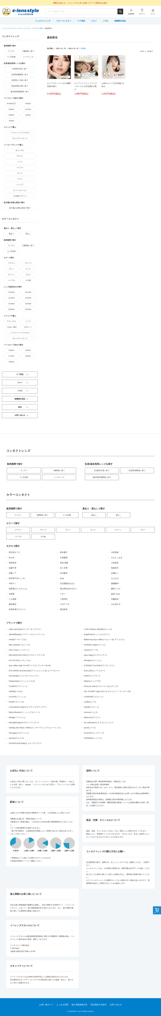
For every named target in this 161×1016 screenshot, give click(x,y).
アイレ (20, 179)
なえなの (115, 578)
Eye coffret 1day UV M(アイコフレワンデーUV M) (30, 665)
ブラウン (11, 263)
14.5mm (28, 304)
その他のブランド (20, 196)
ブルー (28, 275)
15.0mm (28, 309)
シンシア (19, 185)
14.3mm (28, 298)
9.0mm (11, 121)
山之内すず (115, 604)
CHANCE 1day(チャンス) (94, 645)
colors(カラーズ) (91, 650)
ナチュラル (11, 321)
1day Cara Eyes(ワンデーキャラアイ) (25, 629)
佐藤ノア (12, 573)
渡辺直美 (64, 609)
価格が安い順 (61, 48)
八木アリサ (64, 604)
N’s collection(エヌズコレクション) (98, 722)
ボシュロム (19, 150)
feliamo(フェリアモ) (92, 681)
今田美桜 (115, 552)
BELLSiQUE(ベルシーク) (19, 645)
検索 (120, 11)
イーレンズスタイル (9, 28)
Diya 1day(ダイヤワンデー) (95, 655)
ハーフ (28, 321)
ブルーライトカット (20, 138)
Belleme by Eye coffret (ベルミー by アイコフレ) (104, 639)
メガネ (105, 21)
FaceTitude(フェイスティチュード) (23, 676)
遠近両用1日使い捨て (19, 86)
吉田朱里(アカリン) (17, 609)
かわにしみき (116, 557)
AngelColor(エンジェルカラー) (97, 634)
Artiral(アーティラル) (17, 639)
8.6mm (11, 109)
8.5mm (28, 104)
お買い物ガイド (46, 1005)
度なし (28, 234)
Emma (11, 557)
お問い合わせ (116, 1005)
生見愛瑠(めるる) (67, 583)
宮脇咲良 (115, 599)
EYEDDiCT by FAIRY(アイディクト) (99, 665)
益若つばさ (115, 594)
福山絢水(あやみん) (68, 589)
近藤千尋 (12, 568)
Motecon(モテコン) (92, 717)
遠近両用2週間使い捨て (20, 92)
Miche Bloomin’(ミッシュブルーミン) (24, 712)
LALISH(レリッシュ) (17, 697)
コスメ (94, 21)
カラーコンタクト (63, 21)
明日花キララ (14, 552)
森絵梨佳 (12, 604)
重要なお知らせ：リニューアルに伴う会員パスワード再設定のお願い (80, 3)
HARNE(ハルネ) (15, 691)
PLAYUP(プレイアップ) (94, 733)
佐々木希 (64, 568)
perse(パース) (90, 728)
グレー (11, 269)
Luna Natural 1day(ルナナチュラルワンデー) (27, 707)
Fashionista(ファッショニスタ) (22, 681)
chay (62, 578)
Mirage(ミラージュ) (17, 717)
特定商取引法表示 (99, 1005)
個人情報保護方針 (79, 1005)
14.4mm (11, 304)
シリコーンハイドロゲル (20, 133)
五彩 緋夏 (64, 563)
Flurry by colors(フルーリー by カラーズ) (101, 686)
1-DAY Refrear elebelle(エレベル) (98, 629)
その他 (28, 280)
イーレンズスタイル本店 (25, 11)
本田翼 (11, 594)
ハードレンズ (28, 57)
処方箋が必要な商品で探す (19, 208)
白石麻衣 (64, 573)
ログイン (142, 14)
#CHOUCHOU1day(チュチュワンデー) (25, 743)
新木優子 (64, 552)
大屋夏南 (64, 557)
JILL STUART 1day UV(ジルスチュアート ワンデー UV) (107, 691)
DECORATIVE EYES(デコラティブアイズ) (27, 655)
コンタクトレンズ (42, 21)
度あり (11, 234)
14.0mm (11, 292)
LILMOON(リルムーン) (93, 697)
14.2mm (11, 298)
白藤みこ (115, 573)
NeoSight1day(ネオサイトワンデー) (24, 722)
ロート (20, 173)
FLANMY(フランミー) (18, 686)
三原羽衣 (64, 599)
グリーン (11, 275)
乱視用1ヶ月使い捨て (19, 80)
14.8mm (11, 309)
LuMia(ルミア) (90, 702)
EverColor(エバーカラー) (94, 671)
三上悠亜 (12, 599)
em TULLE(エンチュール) (19, 660)
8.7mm (28, 109)
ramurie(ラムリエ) (16, 738)
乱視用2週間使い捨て (19, 74)
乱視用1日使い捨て (19, 69)
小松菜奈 (115, 563)
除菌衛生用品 (120, 21)
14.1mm (28, 292)
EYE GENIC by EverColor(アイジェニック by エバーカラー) (34, 671)
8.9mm (28, 115)
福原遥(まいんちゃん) (18, 589)
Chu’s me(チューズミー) (19, 650)
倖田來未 (12, 563)
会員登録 (131, 14)
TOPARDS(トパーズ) (93, 738)
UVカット (28, 327)
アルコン (19, 156)
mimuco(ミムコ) (90, 712)
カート (153, 14)
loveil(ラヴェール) (16, 702)
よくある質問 (62, 1005)
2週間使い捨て (28, 51)
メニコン (19, 167)
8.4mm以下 (11, 104)
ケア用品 (81, 21)
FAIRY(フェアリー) (92, 676)
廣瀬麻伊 (115, 583)
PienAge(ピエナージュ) (19, 733)
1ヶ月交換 (11, 57)
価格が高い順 (73, 48)
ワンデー (11, 51)
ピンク (28, 269)
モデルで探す (38, 28)
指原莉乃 (115, 568)
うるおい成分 (11, 327)
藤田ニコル (115, 589)
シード (20, 162)
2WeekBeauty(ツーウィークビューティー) (26, 634)
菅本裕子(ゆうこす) (17, 578)
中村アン (12, 583)
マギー (63, 594)
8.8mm (11, 115)
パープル (11, 280)
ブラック (28, 263)
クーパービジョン (20, 190)
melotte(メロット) (91, 707)
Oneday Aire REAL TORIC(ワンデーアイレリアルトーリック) (35, 728)
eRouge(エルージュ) (92, 660)
